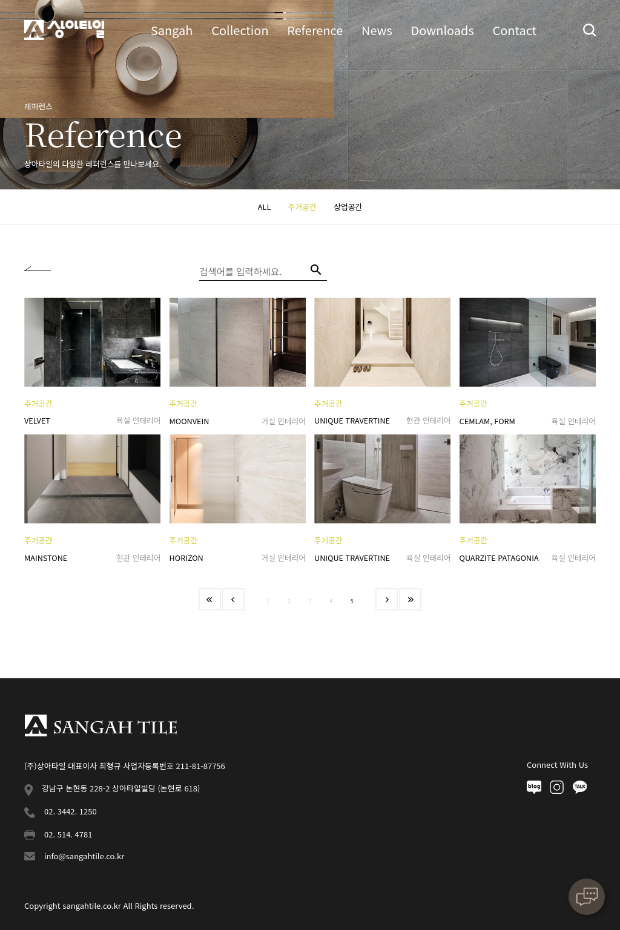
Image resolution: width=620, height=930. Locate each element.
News (376, 30)
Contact (514, 30)
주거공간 (302, 206)
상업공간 (348, 206)
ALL (264, 206)
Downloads (442, 30)
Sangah (172, 30)
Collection (239, 30)
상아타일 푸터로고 (100, 725)
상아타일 (64, 30)
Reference (315, 30)
